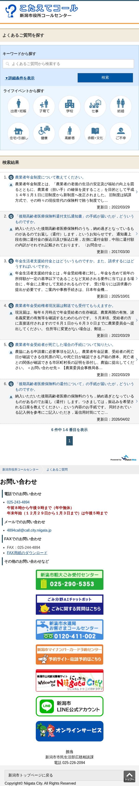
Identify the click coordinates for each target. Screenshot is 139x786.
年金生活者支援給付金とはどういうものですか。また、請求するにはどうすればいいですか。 (69, 278)
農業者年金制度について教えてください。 (69, 191)
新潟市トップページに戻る (30, 775)
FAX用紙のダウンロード (27, 553)
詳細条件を (17, 78)
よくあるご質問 (57, 469)
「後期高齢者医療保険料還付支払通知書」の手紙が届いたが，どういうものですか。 (69, 233)
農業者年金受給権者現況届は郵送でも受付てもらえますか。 (69, 320)
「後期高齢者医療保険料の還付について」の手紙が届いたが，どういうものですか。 (69, 401)
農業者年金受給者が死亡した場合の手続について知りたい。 (69, 359)
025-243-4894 (18, 502)
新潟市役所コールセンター (20, 469)
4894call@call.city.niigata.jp (29, 530)
